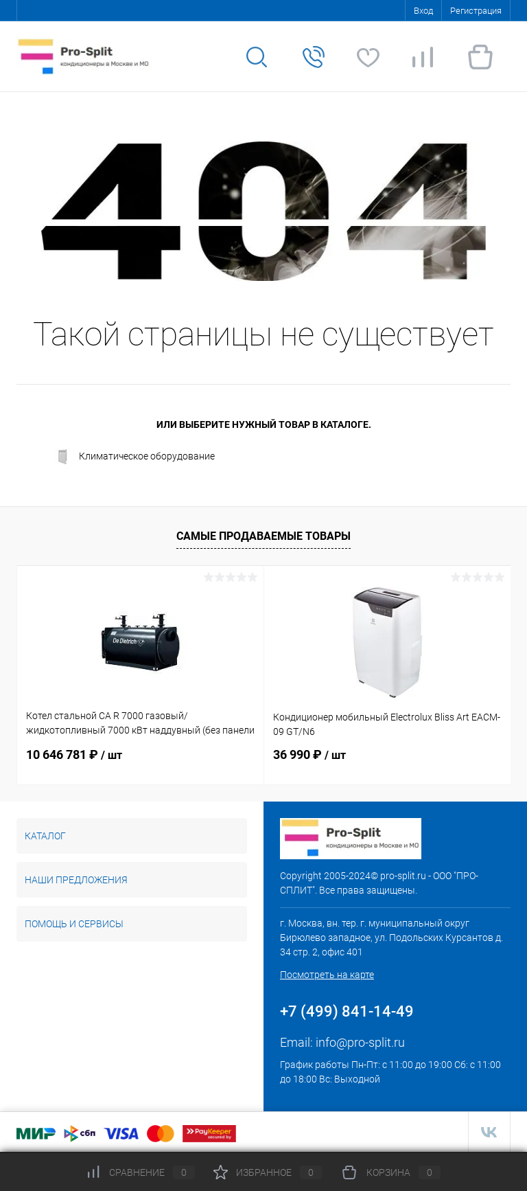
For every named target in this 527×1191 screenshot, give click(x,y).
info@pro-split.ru (360, 1042)
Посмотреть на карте (327, 974)
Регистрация (476, 10)
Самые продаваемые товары (263, 536)
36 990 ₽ (309, 754)
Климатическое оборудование (134, 457)
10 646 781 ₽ (74, 754)
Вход (423, 10)
